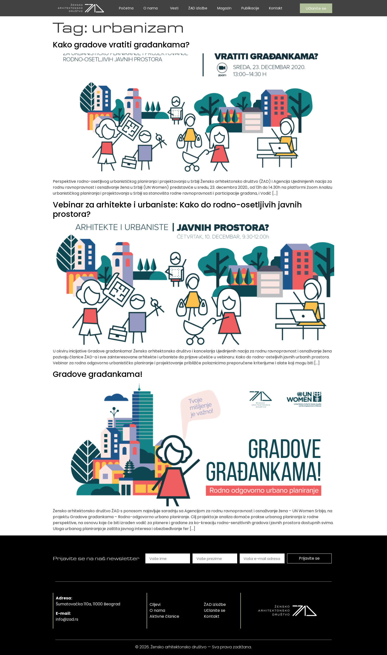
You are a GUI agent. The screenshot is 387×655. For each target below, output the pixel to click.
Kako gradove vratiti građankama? (121, 44)
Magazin (224, 8)
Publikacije (250, 8)
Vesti (174, 8)
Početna (126, 8)
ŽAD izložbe (197, 8)
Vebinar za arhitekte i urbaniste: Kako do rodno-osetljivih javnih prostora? (177, 209)
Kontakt (275, 8)
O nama (151, 8)
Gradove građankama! (98, 374)
